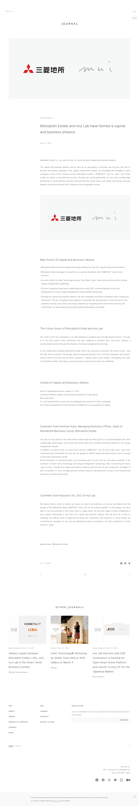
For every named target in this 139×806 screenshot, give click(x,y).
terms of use (57, 801)
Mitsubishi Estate (60, 544)
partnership (46, 544)
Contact (47, 563)
